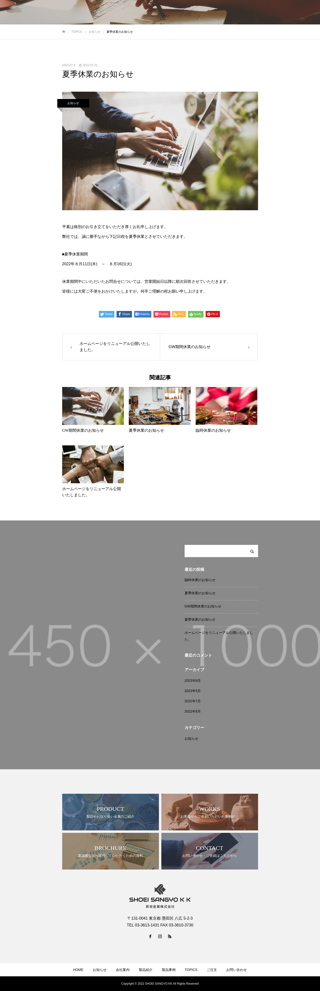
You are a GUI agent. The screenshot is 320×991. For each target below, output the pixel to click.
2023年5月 (193, 691)
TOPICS (255, 12)
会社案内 (189, 12)
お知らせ (166, 12)
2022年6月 (193, 711)
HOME (145, 12)
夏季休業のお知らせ (200, 593)
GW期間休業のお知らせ (203, 606)
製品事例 (234, 12)
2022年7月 (193, 701)
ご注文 (276, 12)
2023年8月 (193, 681)
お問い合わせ (300, 12)
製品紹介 (211, 12)
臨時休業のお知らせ (200, 580)
